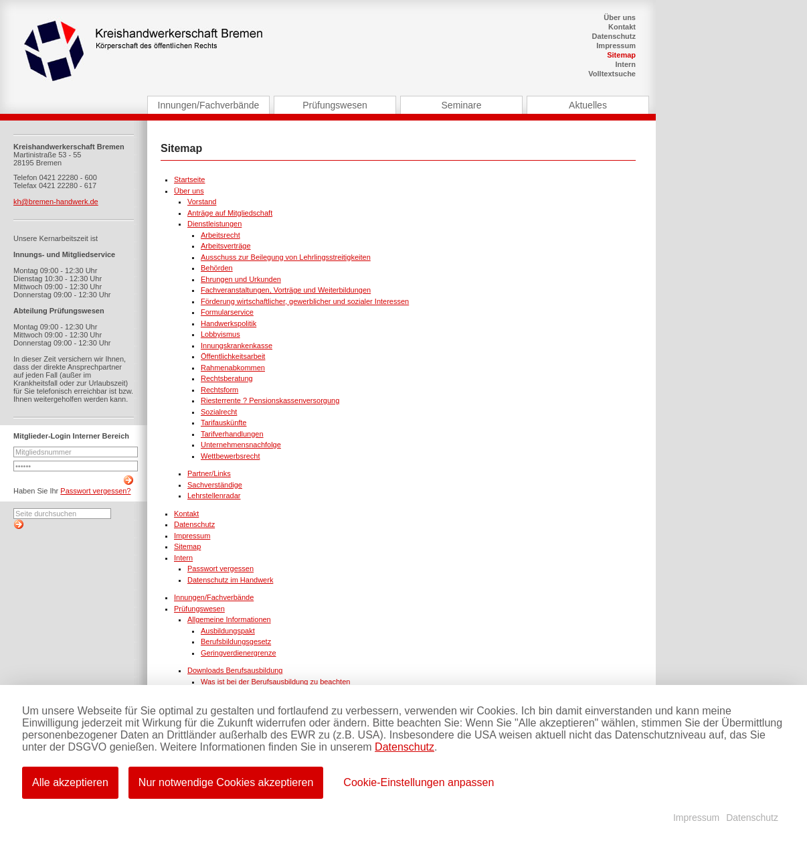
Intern (625, 64)
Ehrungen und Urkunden (241, 279)
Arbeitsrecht (220, 235)
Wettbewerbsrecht (230, 456)
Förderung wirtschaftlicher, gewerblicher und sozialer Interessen (305, 301)
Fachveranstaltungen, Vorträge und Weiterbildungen (286, 290)
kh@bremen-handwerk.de (55, 202)
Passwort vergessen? (95, 491)
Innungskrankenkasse (236, 345)
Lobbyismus (220, 334)
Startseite (189, 179)
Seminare (462, 105)
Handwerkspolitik (228, 323)
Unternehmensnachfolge (241, 445)
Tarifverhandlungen (232, 434)
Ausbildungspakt (228, 631)
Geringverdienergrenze (238, 653)
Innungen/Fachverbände (209, 105)
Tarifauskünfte (223, 422)
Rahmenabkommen (233, 368)
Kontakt (622, 27)
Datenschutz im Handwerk (230, 580)
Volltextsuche (612, 74)
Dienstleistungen (214, 224)
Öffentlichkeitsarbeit (233, 356)
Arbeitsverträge (226, 246)
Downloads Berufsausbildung (234, 670)
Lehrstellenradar (214, 495)
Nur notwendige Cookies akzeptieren (226, 782)
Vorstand (201, 202)
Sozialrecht (219, 412)
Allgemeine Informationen (229, 619)
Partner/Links (209, 473)
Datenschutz (614, 36)
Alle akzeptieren (70, 782)
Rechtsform (219, 390)
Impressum (616, 46)
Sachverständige (214, 485)
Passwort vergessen (220, 568)
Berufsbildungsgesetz (236, 641)
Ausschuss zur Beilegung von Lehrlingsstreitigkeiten (286, 257)
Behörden (217, 268)
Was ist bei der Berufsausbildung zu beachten (275, 682)
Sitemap (621, 55)
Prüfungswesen (334, 105)
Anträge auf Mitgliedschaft (229, 213)
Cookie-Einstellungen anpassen (418, 782)
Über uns (620, 17)
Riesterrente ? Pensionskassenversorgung (270, 400)
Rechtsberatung (227, 378)
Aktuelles (588, 105)
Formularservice (227, 312)
